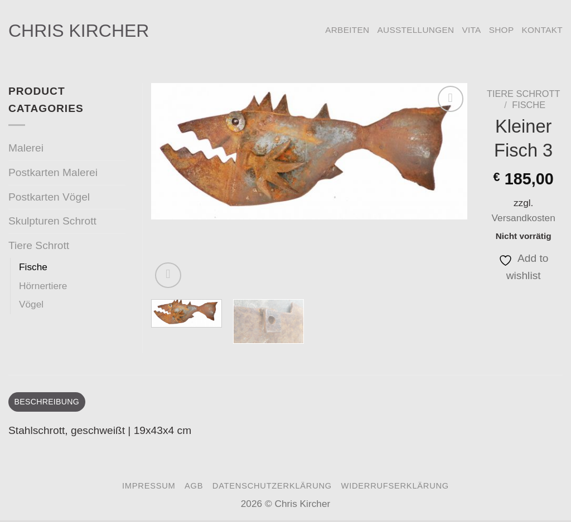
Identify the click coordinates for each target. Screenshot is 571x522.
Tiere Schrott (523, 94)
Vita (471, 30)
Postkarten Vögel (49, 197)
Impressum (148, 487)
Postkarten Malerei (53, 172)
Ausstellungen (415, 30)
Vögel (31, 304)
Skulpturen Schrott (52, 221)
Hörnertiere (43, 285)
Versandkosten (523, 217)
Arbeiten (347, 30)
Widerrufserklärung (395, 487)
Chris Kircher (78, 31)
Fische (528, 105)
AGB (194, 487)
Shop (501, 30)
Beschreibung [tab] (50, 402)
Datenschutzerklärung (272, 487)
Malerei (25, 148)
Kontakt (542, 30)
